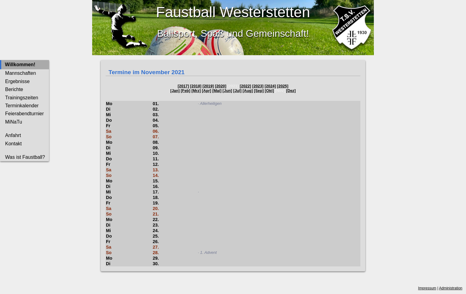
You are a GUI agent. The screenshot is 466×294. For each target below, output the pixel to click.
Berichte (14, 89)
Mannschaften (20, 73)
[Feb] (185, 90)
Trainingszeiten (21, 97)
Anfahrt (13, 135)
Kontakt (13, 143)
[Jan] (175, 90)
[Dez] (291, 90)
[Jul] (237, 90)
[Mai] (216, 90)
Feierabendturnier (24, 113)
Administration (450, 288)
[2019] (208, 86)
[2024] (270, 86)
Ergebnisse (17, 81)
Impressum (427, 288)
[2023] (258, 86)
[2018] (195, 86)
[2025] (282, 86)
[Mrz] (196, 90)
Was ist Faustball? (25, 157)
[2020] (220, 86)
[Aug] (247, 90)
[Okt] (269, 90)
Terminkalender (22, 105)
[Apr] (206, 90)
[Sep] (259, 90)
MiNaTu (13, 121)
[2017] (183, 86)
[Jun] (227, 90)
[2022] (245, 86)
